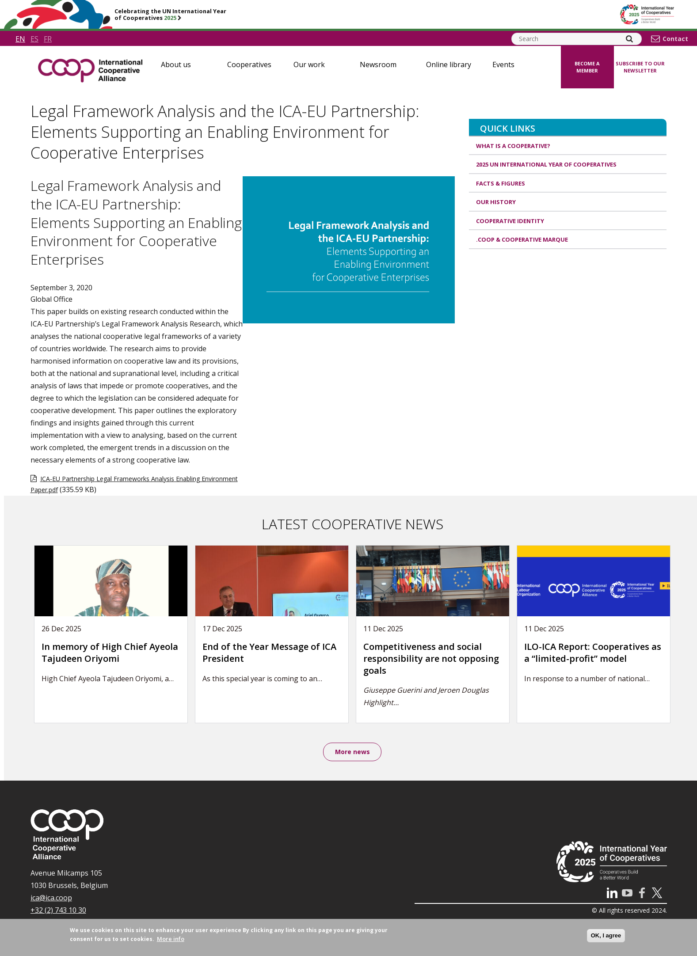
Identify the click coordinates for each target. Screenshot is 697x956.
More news (352, 752)
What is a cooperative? (513, 146)
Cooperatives (249, 64)
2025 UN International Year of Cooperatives (546, 164)
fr (48, 39)
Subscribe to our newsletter (640, 67)
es (34, 39)
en (20, 39)
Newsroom (378, 64)
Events (503, 64)
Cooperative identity (510, 221)
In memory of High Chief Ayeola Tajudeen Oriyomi (110, 652)
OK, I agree (606, 935)
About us (176, 64)
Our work (309, 64)
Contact (675, 39)
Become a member (587, 67)
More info (170, 939)
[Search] (629, 38)
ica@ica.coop (51, 898)
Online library (448, 64)
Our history (496, 202)
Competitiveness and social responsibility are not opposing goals (431, 658)
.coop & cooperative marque (522, 239)
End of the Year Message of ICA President (269, 652)
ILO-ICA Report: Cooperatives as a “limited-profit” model (592, 652)
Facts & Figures (500, 183)
